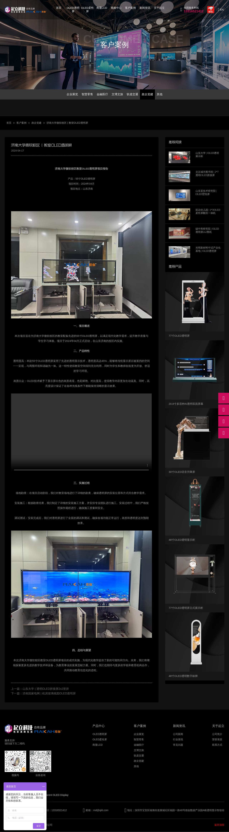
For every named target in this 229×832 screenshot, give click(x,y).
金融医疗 (101, 94)
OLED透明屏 (73, 9)
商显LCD (101, 7)
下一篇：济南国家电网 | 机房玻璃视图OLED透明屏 (43, 694)
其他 (162, 94)
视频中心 (116, 7)
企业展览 (69, 94)
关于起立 (159, 7)
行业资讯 (178, 740)
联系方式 (217, 745)
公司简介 (217, 735)
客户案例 (130, 7)
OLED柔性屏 (87, 9)
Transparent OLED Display (54, 795)
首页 (58, 7)
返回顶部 (219, 825)
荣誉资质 (217, 740)
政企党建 (149, 94)
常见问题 (178, 745)
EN (222, 9)
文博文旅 (117, 94)
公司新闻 (178, 735)
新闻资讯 (145, 7)
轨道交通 (133, 94)
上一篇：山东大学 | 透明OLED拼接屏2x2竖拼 (40, 689)
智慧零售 (85, 94)
